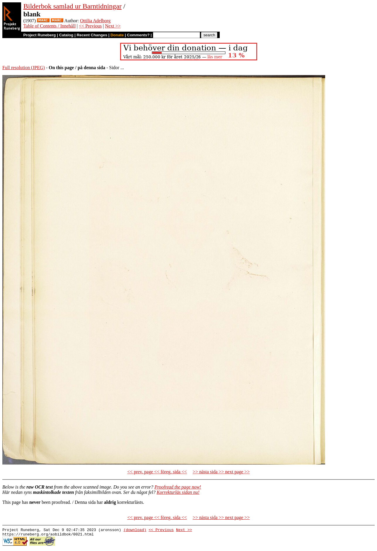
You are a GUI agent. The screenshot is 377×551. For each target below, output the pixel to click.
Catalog (66, 35)
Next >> (113, 25)
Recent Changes (92, 35)
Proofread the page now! (177, 486)
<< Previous (90, 25)
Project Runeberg (39, 35)
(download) (134, 530)
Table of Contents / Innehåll (49, 25)
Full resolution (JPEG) (23, 67)
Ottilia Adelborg (95, 20)
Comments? (138, 35)
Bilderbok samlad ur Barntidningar (72, 6)
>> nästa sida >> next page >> (221, 471)
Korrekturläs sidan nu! (178, 492)
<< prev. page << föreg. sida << (157, 471)
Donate (117, 35)
